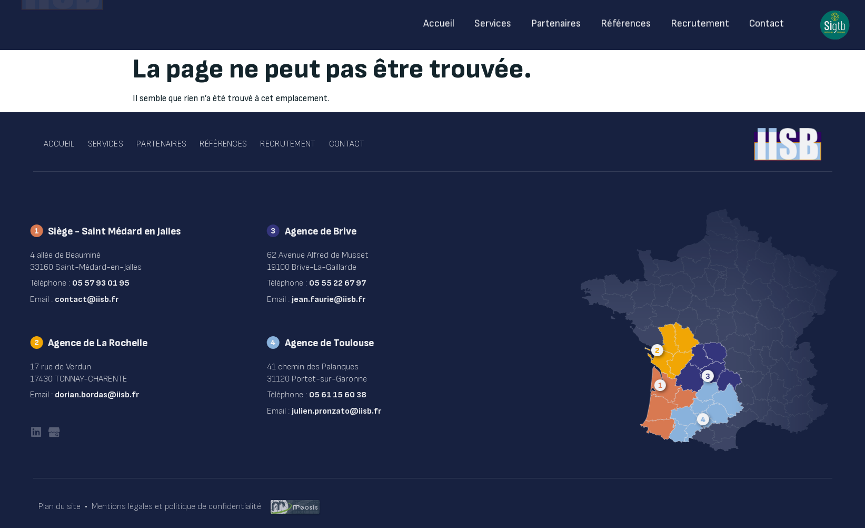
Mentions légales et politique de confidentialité (176, 506)
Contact (766, 21)
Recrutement (700, 21)
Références (626, 21)
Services (493, 21)
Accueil (439, 21)
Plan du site (59, 506)
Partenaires (556, 21)
